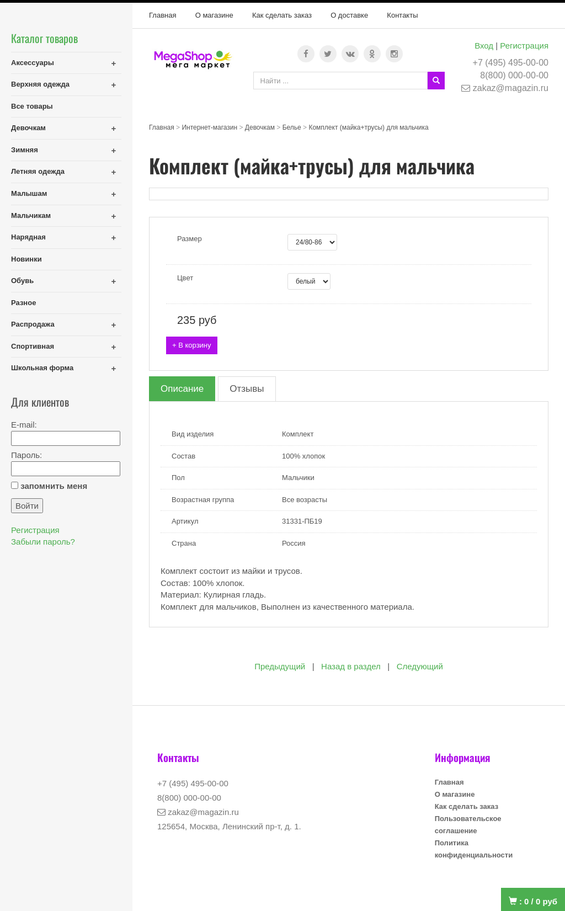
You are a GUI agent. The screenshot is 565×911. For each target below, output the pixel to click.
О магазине (214, 15)
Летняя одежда (38, 171)
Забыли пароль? (43, 541)
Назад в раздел (351, 666)
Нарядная (28, 237)
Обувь (22, 280)
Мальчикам (31, 215)
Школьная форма (42, 368)
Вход (484, 45)
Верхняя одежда (40, 84)
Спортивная (32, 346)
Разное (23, 303)
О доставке (349, 15)
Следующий (420, 666)
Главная (162, 15)
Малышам (29, 193)
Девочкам (28, 128)
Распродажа (33, 324)
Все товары (32, 106)
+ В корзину (191, 345)
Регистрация (524, 45)
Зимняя (24, 150)
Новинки (26, 259)
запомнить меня (53, 486)
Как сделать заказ (282, 15)
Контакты (402, 15)
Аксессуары (32, 62)
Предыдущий (279, 666)
